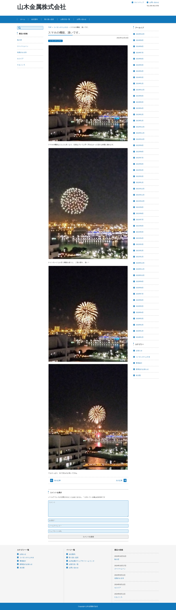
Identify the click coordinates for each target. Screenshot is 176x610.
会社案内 (34, 19)
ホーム (22, 19)
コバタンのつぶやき (61, 27)
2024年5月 (139, 65)
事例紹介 (139, 363)
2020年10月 (140, 275)
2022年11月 (140, 133)
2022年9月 (139, 145)
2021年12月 (140, 189)
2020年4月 (139, 312)
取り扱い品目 (49, 19)
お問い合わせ (81, 19)
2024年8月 (139, 46)
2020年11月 (140, 269)
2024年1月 (139, 83)
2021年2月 (139, 250)
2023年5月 (139, 102)
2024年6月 (139, 59)
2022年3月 (139, 176)
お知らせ (139, 351)
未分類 (138, 375)
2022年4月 (139, 170)
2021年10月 (140, 201)
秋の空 (19, 40)
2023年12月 (140, 90)
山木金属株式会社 (41, 7)
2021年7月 (139, 219)
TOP (49, 27)
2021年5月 (139, 232)
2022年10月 (140, 139)
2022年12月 (140, 127)
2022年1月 (139, 182)
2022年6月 (139, 164)
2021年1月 (139, 257)
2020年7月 (139, 294)
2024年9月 (139, 40)
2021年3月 (139, 244)
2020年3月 (139, 318)
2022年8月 (139, 151)
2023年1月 (139, 121)
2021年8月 (139, 213)
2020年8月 (139, 288)
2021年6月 (139, 226)
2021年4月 (139, 238)
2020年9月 (139, 281)
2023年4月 (139, 108)
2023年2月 (139, 114)
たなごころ (21, 65)
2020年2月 (139, 325)
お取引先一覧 (65, 19)
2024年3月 (139, 77)
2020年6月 (139, 300)
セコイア (20, 59)
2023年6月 (139, 96)
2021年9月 (139, 207)
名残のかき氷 (22, 52)
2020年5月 (139, 306)
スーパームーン (22, 46)
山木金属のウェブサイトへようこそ (81, 561)
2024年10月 (140, 34)
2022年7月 (139, 158)
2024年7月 (139, 53)
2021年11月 (140, 195)
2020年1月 (139, 331)
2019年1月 (139, 337)
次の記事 (119, 480)
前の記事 (57, 480)
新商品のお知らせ (142, 369)
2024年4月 (139, 71)
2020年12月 (140, 263)
